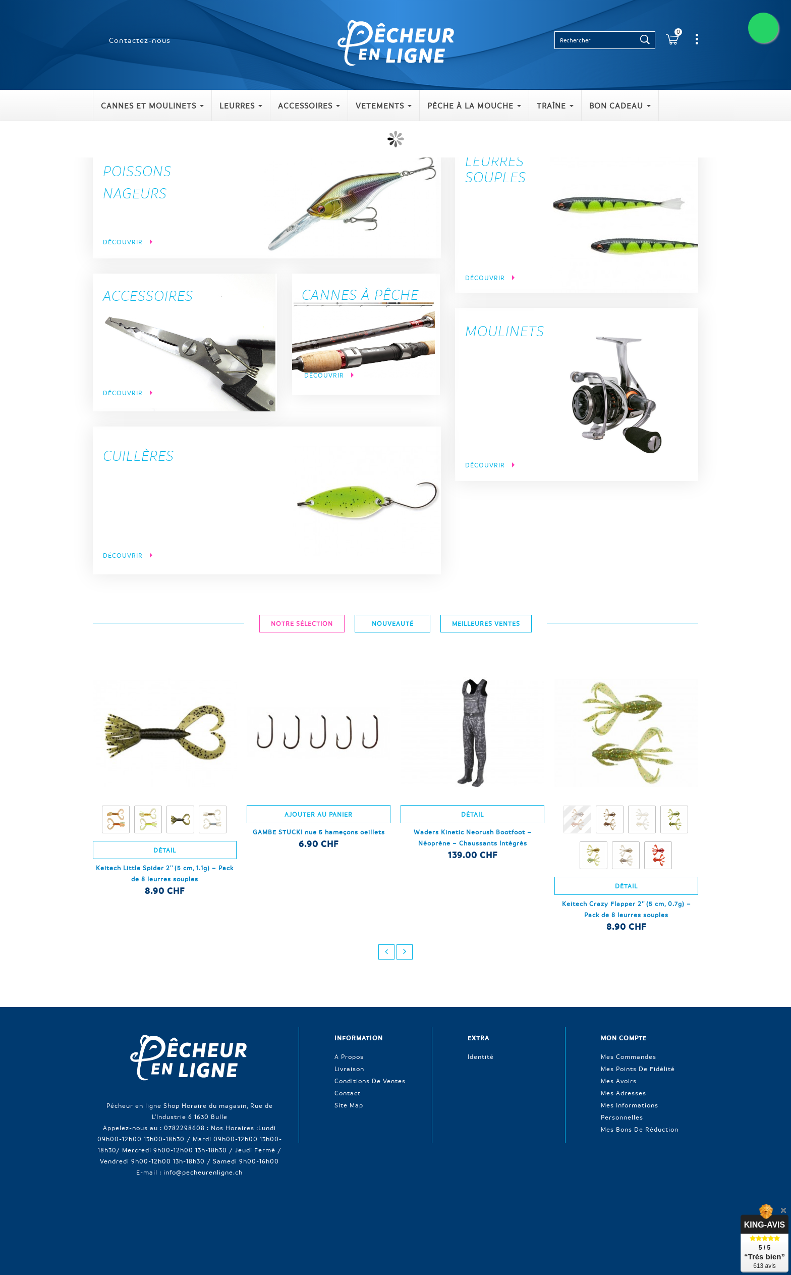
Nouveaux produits (262, 1220)
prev (386, 952)
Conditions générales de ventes (483, 1220)
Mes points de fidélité (638, 1066)
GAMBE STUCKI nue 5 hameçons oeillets (319, 832)
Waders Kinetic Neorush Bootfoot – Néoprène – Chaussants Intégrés (473, 837)
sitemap (595, 1220)
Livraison (349, 1066)
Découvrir (124, 242)
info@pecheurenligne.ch (203, 1170)
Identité (481, 1054)
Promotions (204, 1220)
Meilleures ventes (330, 1220)
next (405, 952)
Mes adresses (623, 1091)
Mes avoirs (619, 1079)
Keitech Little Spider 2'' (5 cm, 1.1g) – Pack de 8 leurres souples (165, 873)
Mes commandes (628, 1054)
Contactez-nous (140, 39)
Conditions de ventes (370, 1079)
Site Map (348, 1103)
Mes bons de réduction (640, 1127)
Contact (347, 1091)
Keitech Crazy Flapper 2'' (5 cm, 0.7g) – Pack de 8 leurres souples (626, 909)
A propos (349, 1054)
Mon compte (624, 1038)
